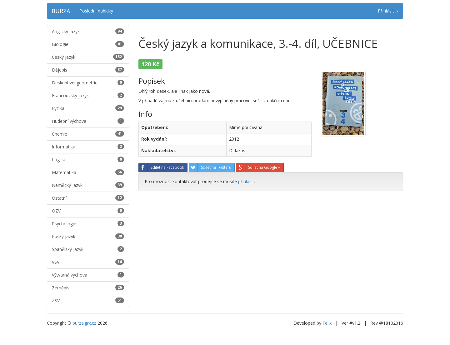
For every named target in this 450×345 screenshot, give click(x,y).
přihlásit (246, 181)
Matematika (88, 172)
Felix (327, 323)
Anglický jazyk (88, 31)
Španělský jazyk (88, 249)
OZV (88, 211)
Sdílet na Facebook (161, 167)
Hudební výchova (88, 121)
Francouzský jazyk (88, 95)
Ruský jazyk (88, 236)
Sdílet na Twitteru (210, 167)
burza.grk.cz (84, 323)
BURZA (61, 11)
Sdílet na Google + (258, 167)
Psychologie (88, 224)
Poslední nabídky (96, 11)
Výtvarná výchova (88, 275)
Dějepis (88, 70)
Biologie (88, 44)
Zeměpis (88, 288)
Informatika (88, 147)
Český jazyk (88, 57)
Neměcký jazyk (88, 185)
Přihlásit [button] (388, 11)
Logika (88, 159)
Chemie (88, 134)
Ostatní (88, 198)
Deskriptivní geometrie (88, 83)
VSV (88, 262)
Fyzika (88, 108)
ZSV (88, 300)
